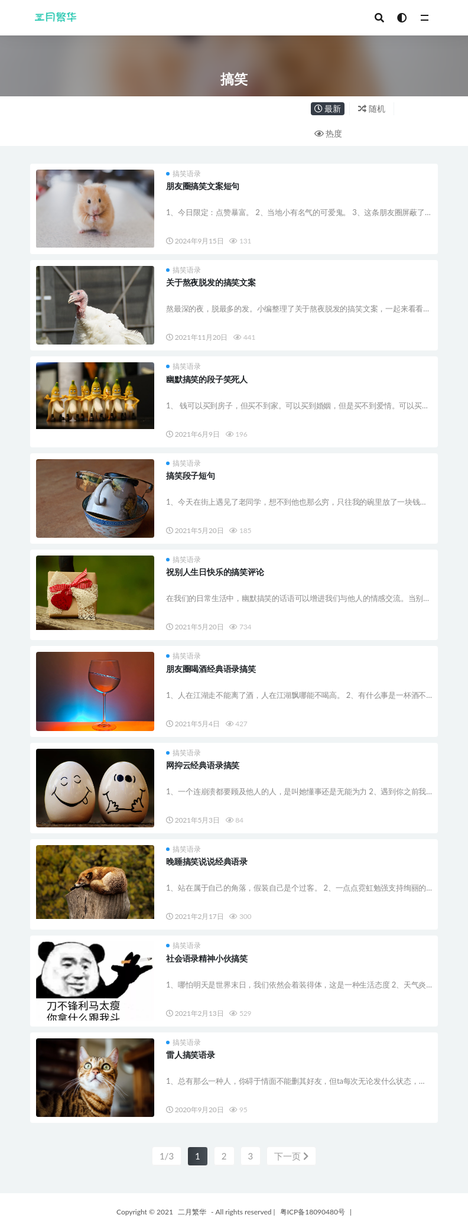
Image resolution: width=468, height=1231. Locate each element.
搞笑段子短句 (190, 475)
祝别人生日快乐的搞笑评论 (215, 572)
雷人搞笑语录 (190, 1055)
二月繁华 (192, 1211)
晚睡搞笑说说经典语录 (207, 861)
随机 (371, 108)
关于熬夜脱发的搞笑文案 (211, 282)
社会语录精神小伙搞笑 (207, 958)
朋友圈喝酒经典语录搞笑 (211, 669)
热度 (328, 133)
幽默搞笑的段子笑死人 (207, 379)
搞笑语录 (183, 174)
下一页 (291, 1156)
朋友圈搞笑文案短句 (202, 186)
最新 (328, 108)
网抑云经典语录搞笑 (202, 765)
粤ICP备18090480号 (312, 1211)
